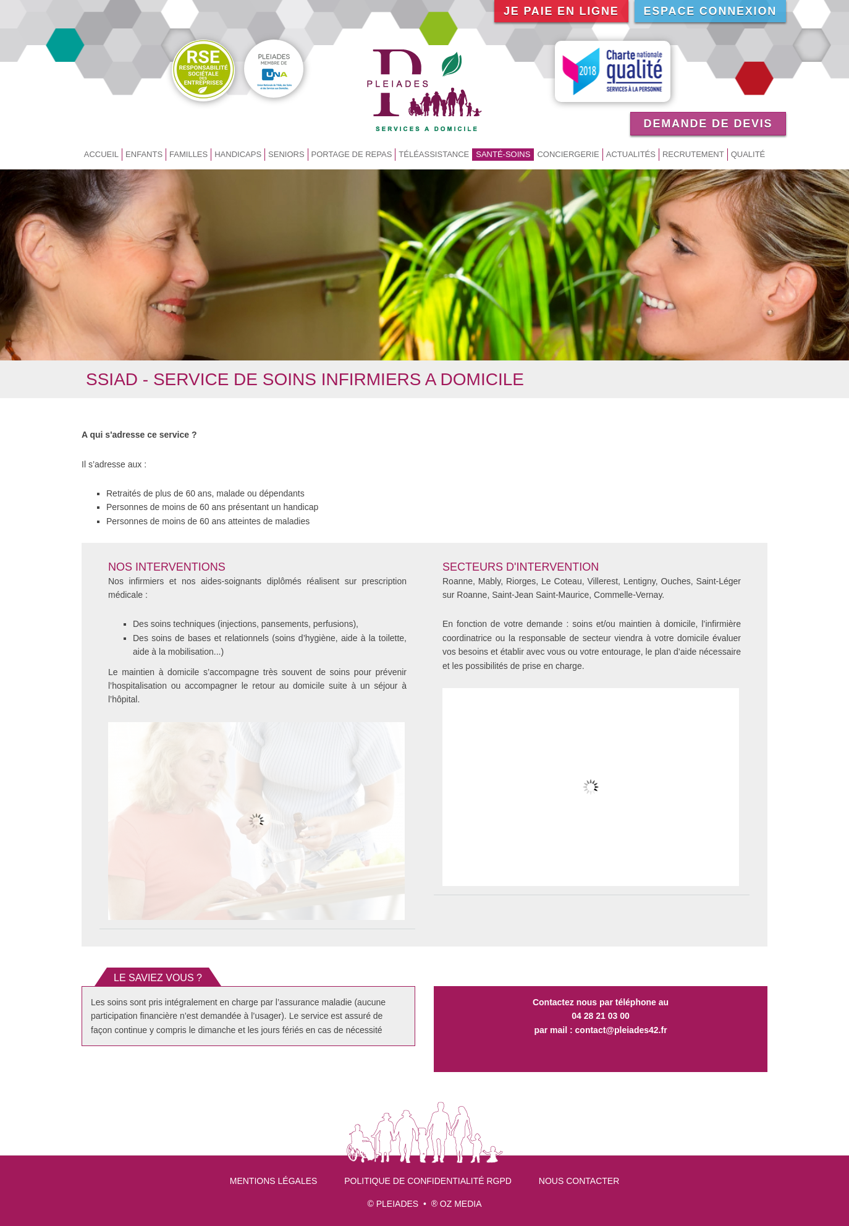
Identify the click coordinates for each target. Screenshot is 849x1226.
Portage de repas (351, 154)
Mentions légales (274, 1181)
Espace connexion (710, 11)
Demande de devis (708, 123)
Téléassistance (434, 154)
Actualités (631, 154)
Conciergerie (568, 154)
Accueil (101, 154)
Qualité (748, 154)
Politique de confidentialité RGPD (428, 1181)
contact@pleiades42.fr (621, 1030)
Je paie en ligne (561, 11)
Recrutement (693, 154)
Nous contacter (579, 1181)
